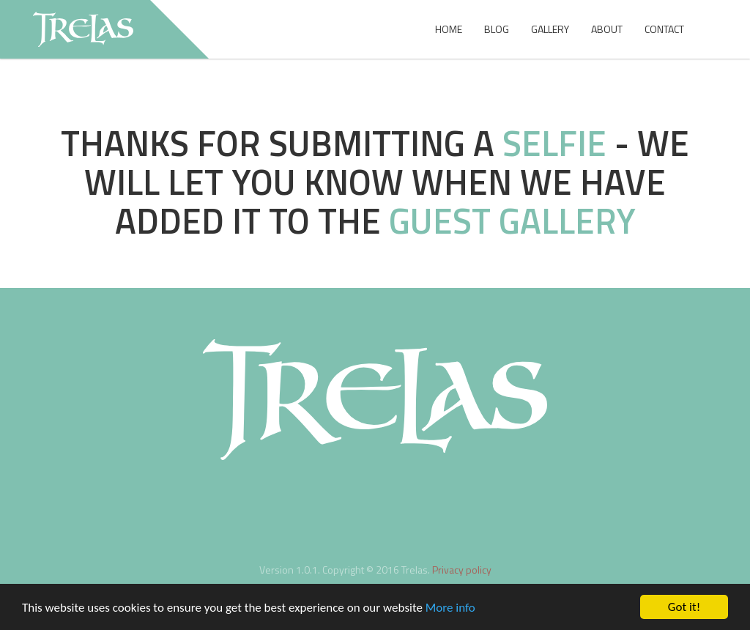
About (607, 29)
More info (450, 609)
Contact (664, 29)
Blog (496, 29)
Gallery (550, 29)
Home (448, 29)
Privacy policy (461, 569)
